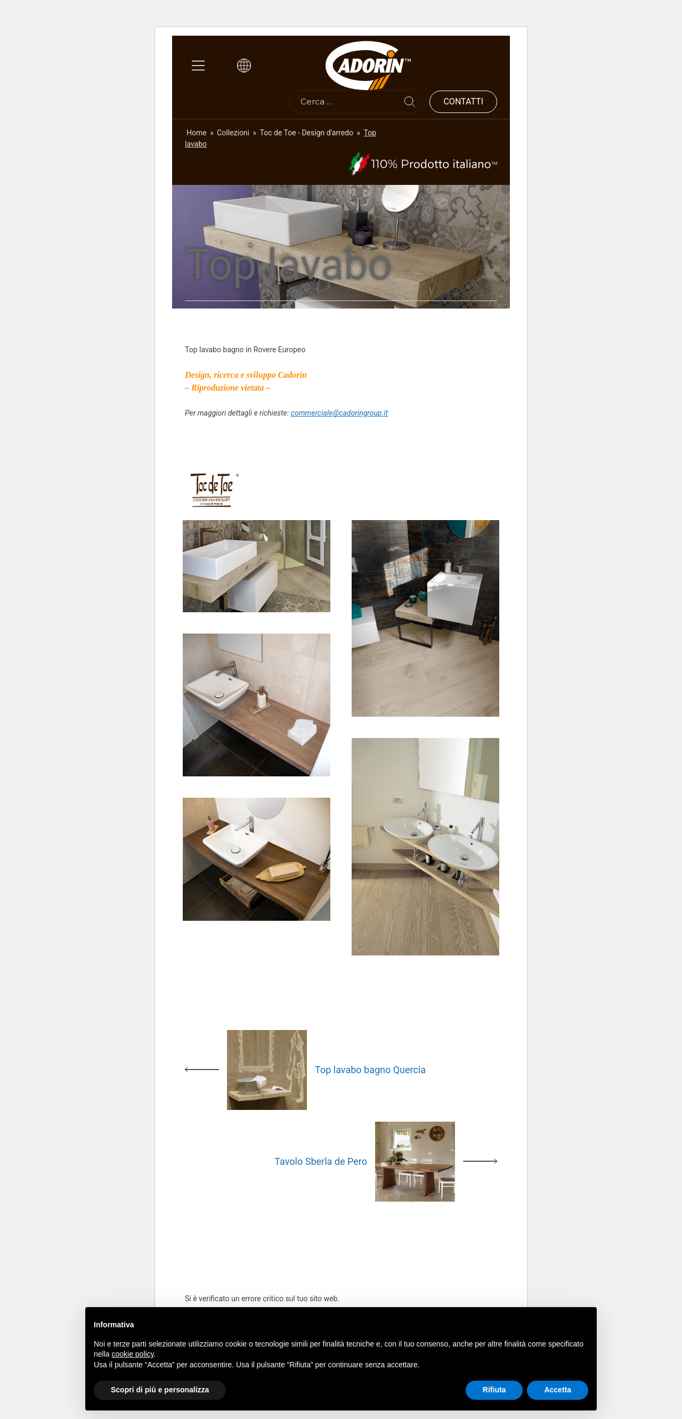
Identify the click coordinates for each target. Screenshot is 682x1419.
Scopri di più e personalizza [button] (160, 1389)
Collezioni (233, 132)
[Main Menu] (198, 65)
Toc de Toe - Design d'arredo (306, 132)
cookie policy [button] (132, 1354)
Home (196, 132)
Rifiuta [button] (494, 1389)
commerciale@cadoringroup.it (339, 413)
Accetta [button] (557, 1389)
